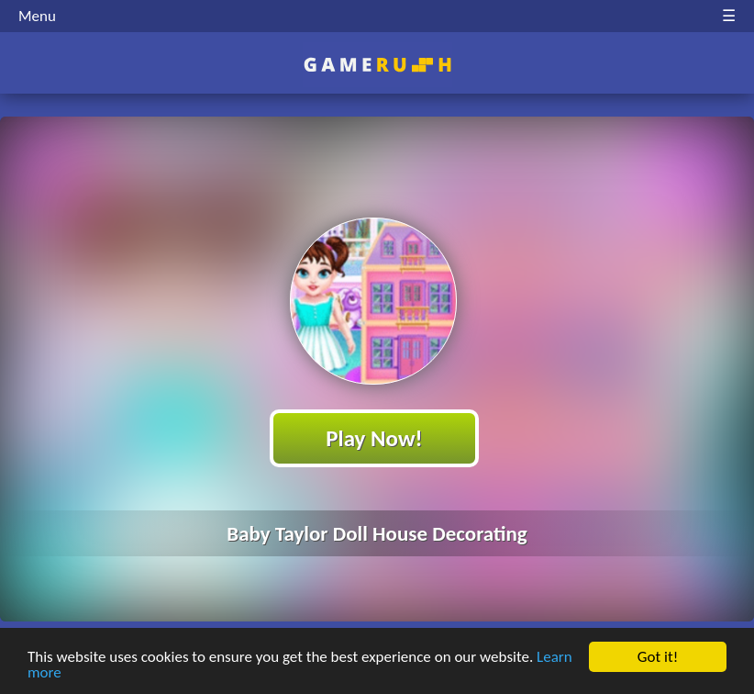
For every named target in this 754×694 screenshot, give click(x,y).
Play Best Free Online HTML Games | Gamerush (377, 64)
